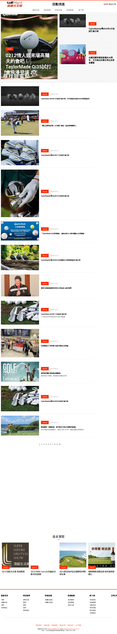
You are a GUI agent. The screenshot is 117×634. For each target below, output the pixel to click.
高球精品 (4, 608)
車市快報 (93, 608)
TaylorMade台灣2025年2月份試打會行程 (102, 29)
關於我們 (39, 625)
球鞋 (2, 605)
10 (59, 444)
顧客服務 (54, 625)
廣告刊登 (70, 625)
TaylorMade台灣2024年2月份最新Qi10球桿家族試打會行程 (60, 260)
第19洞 (81, 10)
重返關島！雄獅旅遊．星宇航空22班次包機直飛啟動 (58, 427)
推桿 (24, 605)
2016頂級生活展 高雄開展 (13, 571)
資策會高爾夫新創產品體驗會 (51, 373)
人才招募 (78, 625)
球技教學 (47, 10)
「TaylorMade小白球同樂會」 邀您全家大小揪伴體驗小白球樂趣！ (63, 233)
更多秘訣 (26, 610)
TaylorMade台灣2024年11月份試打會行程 (55, 155)
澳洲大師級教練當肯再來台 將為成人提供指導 (56, 288)
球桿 (2, 600)
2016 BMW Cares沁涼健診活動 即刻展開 (43, 572)
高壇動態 (69, 10)
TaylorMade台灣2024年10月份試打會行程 (55, 196)
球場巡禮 (58, 10)
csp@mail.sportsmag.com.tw (71, 629)
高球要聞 (71, 600)
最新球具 (36, 10)
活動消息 (93, 605)
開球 (24, 602)
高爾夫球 (4, 602)
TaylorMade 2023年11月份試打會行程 (53, 314)
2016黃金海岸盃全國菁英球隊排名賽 (72, 572)
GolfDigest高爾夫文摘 (53, 629)
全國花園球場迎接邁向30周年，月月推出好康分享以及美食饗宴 (101, 60)
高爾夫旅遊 (49, 600)
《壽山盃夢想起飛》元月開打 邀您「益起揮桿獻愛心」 (59, 126)
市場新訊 (93, 613)
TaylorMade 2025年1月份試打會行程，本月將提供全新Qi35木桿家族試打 (65, 99)
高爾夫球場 (49, 602)
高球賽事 (71, 602)
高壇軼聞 (93, 602)
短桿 (24, 608)
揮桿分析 (26, 600)
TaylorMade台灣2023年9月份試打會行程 (54, 401)
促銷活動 (47, 625)
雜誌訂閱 (112, 4)
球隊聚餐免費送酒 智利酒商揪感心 (101, 572)
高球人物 (71, 605)
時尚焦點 (93, 610)
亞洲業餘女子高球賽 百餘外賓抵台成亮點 (54, 346)
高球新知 (93, 600)
